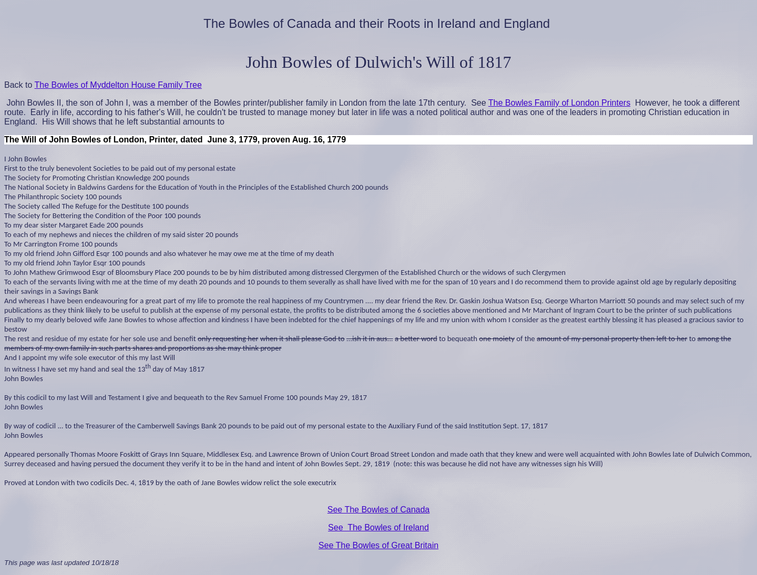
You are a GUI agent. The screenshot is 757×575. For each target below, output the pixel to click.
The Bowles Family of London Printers (559, 102)
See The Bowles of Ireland (378, 527)
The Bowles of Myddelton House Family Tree (118, 84)
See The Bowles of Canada (379, 509)
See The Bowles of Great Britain (378, 545)
